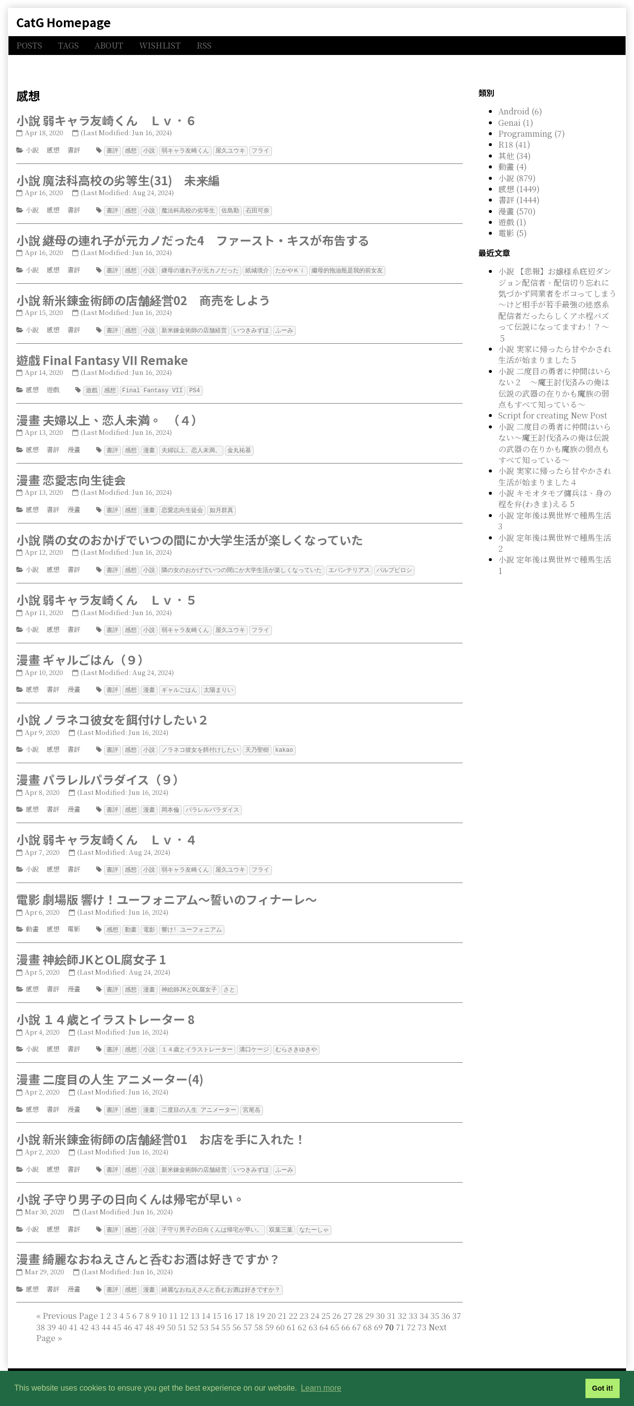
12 (184, 1305)
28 (358, 1305)
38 (40, 1317)
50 (171, 1317)
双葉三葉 (281, 1220)
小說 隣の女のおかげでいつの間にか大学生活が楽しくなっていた (189, 536)
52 (193, 1317)
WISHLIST (160, 45)
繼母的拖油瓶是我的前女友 (347, 269)
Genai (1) (515, 122)
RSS (204, 45)
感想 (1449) (519, 189)
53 (204, 1317)
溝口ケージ (254, 1042)
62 (302, 1317)
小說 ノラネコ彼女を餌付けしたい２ (112, 714)
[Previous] (70, 1305)
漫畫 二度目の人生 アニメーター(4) (110, 1071)
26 (336, 1305)
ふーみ (284, 328)
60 (280, 1317)
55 (225, 1317)
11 (173, 1305)
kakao (284, 744)
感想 (53, 150)
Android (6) (520, 111)
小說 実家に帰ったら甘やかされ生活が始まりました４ (554, 476)
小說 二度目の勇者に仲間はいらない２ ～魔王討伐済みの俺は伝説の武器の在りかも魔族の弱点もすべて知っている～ (554, 387)
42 (84, 1317)
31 (391, 1305)
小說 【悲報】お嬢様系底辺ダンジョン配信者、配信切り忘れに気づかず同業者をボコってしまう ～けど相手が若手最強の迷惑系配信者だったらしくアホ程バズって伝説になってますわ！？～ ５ (561, 304)
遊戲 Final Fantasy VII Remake (102, 357)
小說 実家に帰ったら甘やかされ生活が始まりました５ (554, 354)
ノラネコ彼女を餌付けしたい (200, 744)
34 (424, 1305)
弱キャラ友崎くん (185, 150)
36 (445, 1305)
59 (269, 1317)
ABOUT (109, 45)
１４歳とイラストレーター (197, 1042)
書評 (73, 150)
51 (182, 1317)
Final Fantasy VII (152, 388)
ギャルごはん (179, 685)
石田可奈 (257, 210)
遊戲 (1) (512, 222)
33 (413, 1305)
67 (356, 1317)
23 (304, 1305)
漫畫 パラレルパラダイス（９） (100, 773)
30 (380, 1305)
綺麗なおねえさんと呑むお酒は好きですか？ (220, 1280)
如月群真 (221, 507)
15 (216, 1305)
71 (400, 1317)
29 (369, 1305)
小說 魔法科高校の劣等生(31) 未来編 (118, 179)
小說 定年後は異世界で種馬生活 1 (554, 565)
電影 (73, 922)
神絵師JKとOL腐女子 (189, 982)
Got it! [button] (602, 1388)
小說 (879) (517, 178)
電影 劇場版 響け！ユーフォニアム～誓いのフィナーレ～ (166, 892)
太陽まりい (218, 685)
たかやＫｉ (290, 269)
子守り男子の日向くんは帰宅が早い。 (212, 1220)
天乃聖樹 (257, 744)
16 (227, 1305)
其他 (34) (514, 155)
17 (238, 1305)
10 (162, 1305)
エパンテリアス (349, 566)
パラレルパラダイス (212, 804)
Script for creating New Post (552, 415)
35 (434, 1305)
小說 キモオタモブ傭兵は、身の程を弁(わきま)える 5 (554, 498)
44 (106, 1317)
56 (236, 1317)
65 (334, 1317)
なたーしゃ (314, 1220)
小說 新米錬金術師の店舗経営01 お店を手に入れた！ (161, 1130)
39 (51, 1317)
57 (247, 1317)
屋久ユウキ (230, 150)
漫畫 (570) (517, 211)
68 (367, 1317)
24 (315, 1305)
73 (422, 1317)
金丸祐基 (239, 447)
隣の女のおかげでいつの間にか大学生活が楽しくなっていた (241, 566)
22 (293, 1305)
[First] (38, 1305)
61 (291, 1317)
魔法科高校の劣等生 (188, 210)
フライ (260, 150)
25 (325, 1305)
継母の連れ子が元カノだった (200, 269)
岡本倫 (170, 804)
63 (313, 1317)
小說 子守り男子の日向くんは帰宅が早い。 (130, 1189)
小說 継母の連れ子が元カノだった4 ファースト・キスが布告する (193, 239)
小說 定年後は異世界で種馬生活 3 (554, 521)
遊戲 (53, 387)
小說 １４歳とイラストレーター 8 (105, 1011)
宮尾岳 (252, 1101)
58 (258, 1317)
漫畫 (73, 447)
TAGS (68, 45)
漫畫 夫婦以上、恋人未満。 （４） (109, 417)
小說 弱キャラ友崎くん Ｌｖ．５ (106, 595)
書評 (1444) (519, 200)
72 (411, 1317)
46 (127, 1317)
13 (195, 1305)
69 (378, 1317)
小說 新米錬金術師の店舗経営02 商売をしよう (143, 298)
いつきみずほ (251, 328)
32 (402, 1305)
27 (347, 1305)
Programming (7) (531, 133)
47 (138, 1317)
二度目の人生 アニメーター (198, 1101)
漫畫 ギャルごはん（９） (83, 655)
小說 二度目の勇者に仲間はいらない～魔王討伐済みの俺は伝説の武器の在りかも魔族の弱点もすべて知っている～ (554, 443)
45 (116, 1317)
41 (73, 1317)
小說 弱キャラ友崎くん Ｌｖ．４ (106, 833)
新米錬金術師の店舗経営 (194, 328)
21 (282, 1305)
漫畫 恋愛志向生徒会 (71, 476)
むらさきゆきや (296, 1042)
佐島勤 (230, 210)
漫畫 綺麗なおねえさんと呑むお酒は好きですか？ (148, 1249)
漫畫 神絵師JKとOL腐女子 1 (91, 952)
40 (62, 1317)
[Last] (59, 1328)
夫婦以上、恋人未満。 (191, 447)
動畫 (32, 922)
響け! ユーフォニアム (191, 923)
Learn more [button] (321, 1388)
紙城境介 (257, 269)
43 (95, 1317)
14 (206, 1305)
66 (345, 1317)
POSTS (29, 45)
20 (271, 1305)
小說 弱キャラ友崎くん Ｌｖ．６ (106, 120)
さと (229, 982)
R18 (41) (514, 144)
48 (149, 1317)
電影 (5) (512, 233)
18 (249, 1305)
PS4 (194, 388)
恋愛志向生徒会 (182, 507)
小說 (32, 150)
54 (215, 1317)
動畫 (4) (512, 166)
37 (456, 1305)
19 (260, 1305)
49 (160, 1317)
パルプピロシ (394, 566)
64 (323, 1317)
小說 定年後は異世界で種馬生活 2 (554, 543)
